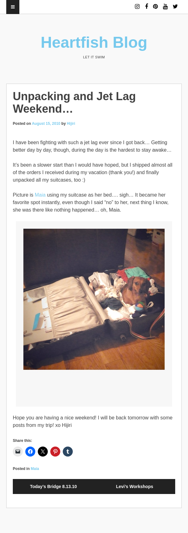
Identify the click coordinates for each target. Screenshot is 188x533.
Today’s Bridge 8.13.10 (53, 486)
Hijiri (71, 123)
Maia (40, 195)
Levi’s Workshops (134, 486)
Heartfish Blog (94, 42)
